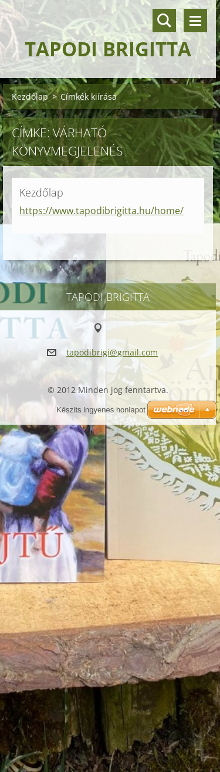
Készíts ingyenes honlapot (100, 409)
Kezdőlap (30, 96)
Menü (195, 20)
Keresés (164, 20)
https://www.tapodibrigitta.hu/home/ (101, 210)
